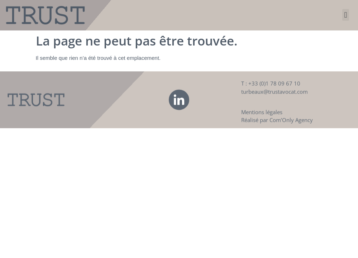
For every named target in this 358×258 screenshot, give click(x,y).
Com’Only (281, 123)
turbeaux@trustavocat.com (274, 95)
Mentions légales (261, 115)
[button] (345, 15)
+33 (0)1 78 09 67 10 (274, 87)
